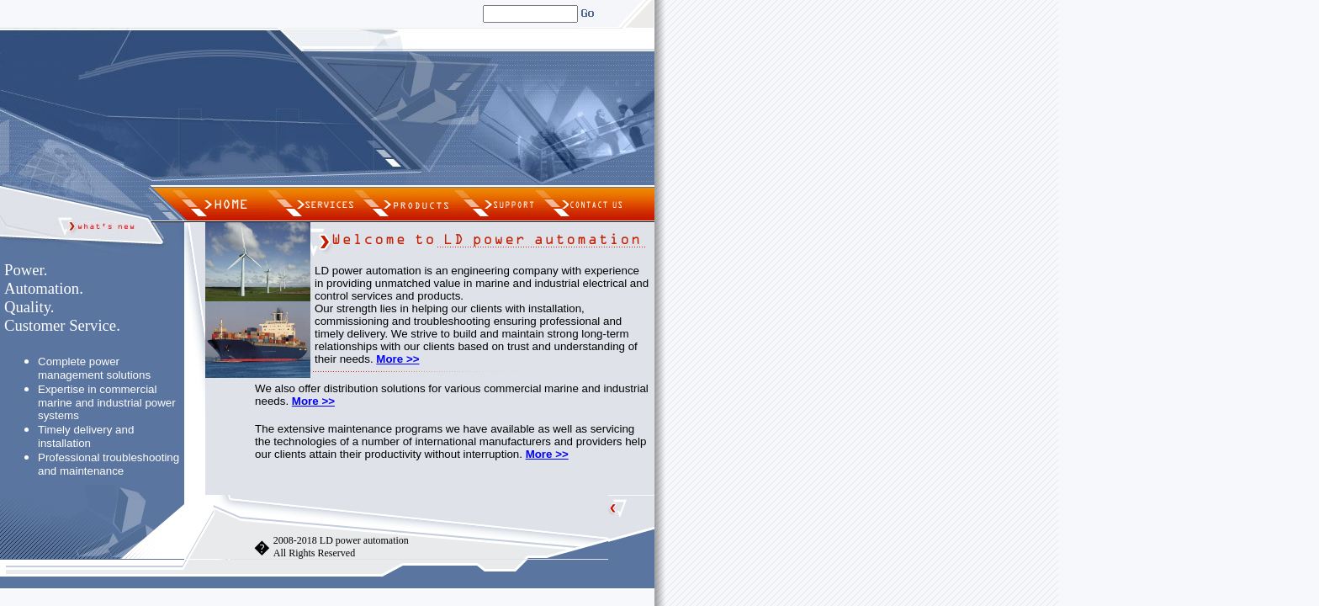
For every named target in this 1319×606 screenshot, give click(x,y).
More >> (397, 359)
